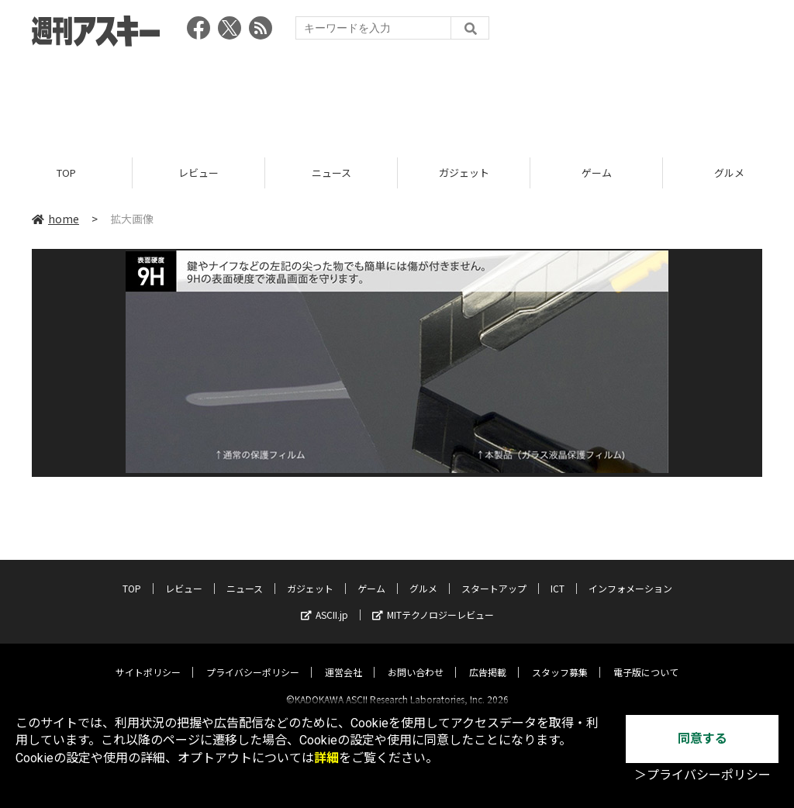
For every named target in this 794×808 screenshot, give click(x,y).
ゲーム (597, 172)
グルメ (423, 575)
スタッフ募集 (560, 658)
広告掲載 (487, 658)
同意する (702, 738)
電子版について (645, 658)
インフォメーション (630, 575)
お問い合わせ (416, 658)
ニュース (331, 172)
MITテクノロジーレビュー (433, 601)
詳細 (326, 758)
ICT (557, 575)
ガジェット (464, 172)
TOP (66, 172)
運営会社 (343, 658)
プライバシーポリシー (252, 658)
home (55, 218)
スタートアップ (493, 575)
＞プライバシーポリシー (702, 775)
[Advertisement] (397, 97)
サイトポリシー (148, 658)
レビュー (198, 172)
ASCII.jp (324, 601)
